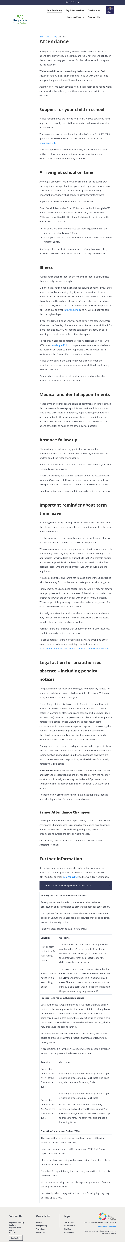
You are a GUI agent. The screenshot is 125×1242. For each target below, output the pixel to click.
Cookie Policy (69, 1218)
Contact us (15, 1233)
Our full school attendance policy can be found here (70, 880)
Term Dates (40, 1224)
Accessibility (69, 1228)
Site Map (67, 1224)
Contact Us (40, 1228)
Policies (39, 1218)
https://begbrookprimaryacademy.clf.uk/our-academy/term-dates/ (74, 643)
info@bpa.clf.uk (47, 138)
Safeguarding (41, 1221)
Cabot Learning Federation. (107, 1222)
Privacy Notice (69, 1221)
